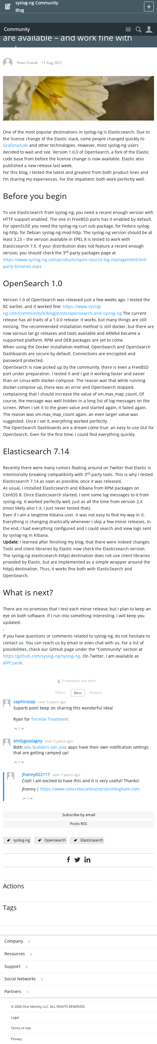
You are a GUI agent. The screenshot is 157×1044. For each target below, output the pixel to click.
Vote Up (15, 729)
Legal (15, 1017)
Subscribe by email (78, 814)
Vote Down (22, 729)
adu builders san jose (45, 747)
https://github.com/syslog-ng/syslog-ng (41, 656)
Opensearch (55, 840)
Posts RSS (78, 823)
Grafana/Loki (15, 145)
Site (128, 29)
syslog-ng (21, 840)
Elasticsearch (92, 840)
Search (138, 29)
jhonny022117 (36, 774)
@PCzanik (12, 663)
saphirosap (25, 701)
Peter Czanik (27, 62)
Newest (95, 692)
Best (77, 692)
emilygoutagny (28, 741)
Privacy (16, 1039)
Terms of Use (21, 1028)
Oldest (60, 692)
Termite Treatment (49, 719)
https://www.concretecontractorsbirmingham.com (90, 789)
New (149, 6)
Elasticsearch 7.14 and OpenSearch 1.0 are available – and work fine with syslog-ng (77, 37)
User (149, 29)
